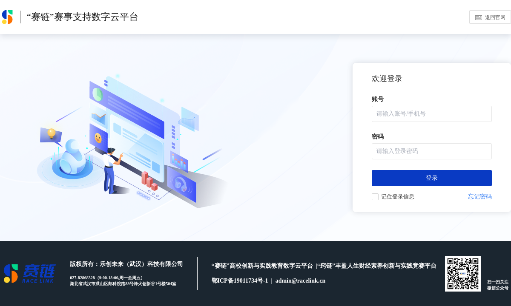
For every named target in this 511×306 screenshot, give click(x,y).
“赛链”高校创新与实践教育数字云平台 (264, 266)
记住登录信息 (397, 196)
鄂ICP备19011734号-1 (241, 281)
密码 (378, 136)
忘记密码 (480, 196)
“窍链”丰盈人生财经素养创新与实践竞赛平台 (376, 266)
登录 (432, 178)
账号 (378, 99)
